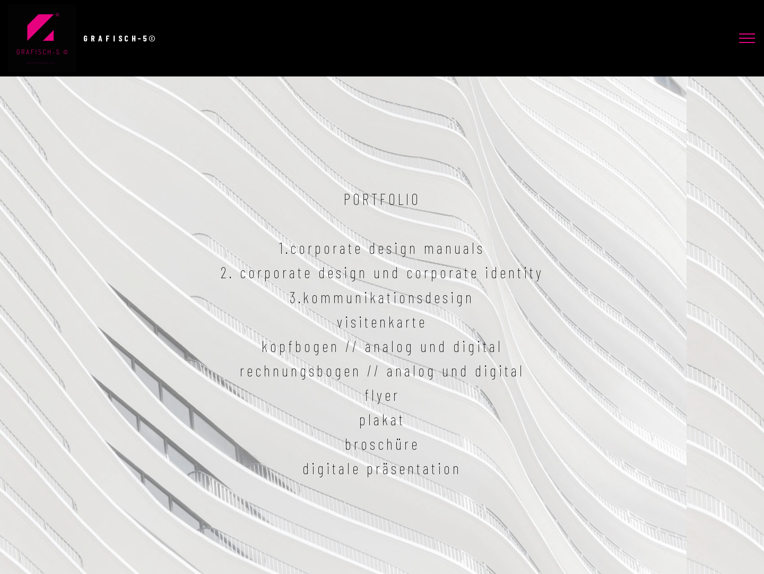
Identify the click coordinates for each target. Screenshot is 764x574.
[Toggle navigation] (747, 38)
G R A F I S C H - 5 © (119, 38)
